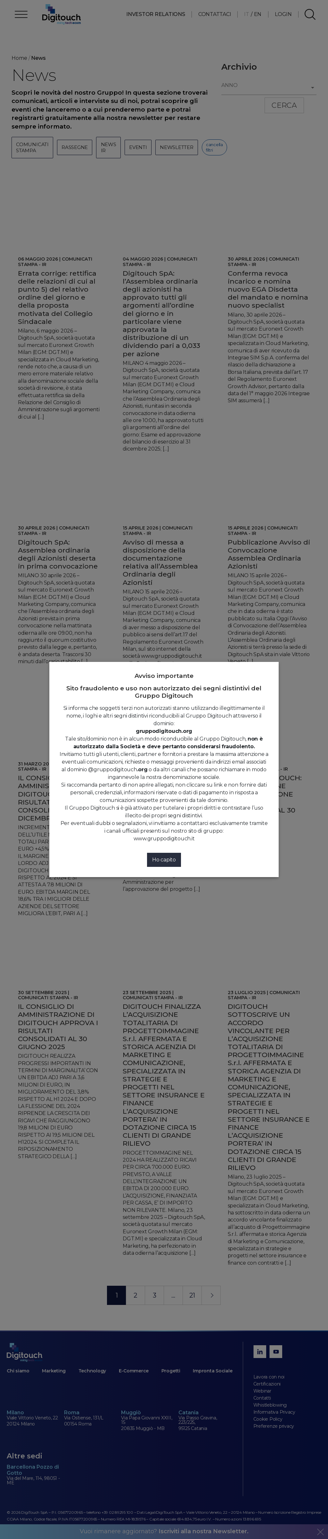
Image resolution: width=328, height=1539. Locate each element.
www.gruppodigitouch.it (164, 839)
